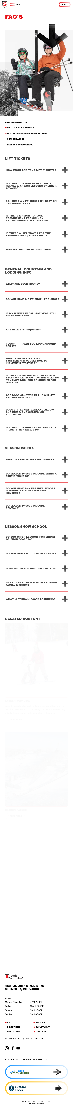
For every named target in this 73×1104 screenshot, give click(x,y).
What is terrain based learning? (30, 599)
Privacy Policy (14, 1038)
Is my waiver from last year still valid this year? (31, 314)
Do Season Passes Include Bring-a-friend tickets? (31, 474)
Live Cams (41, 1032)
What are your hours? (23, 284)
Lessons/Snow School (20, 145)
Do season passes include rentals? (25, 506)
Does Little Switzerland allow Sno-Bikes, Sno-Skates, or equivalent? (30, 412)
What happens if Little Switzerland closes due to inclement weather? (26, 360)
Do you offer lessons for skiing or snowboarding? (30, 538)
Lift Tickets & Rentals (20, 128)
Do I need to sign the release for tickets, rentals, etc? (31, 428)
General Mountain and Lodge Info (27, 133)
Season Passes (15, 139)
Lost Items (13, 1032)
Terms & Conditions (34, 1038)
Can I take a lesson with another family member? (31, 583)
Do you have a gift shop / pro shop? (32, 299)
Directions (13, 1027)
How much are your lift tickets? (31, 170)
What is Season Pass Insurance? (30, 459)
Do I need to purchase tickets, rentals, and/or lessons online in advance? (31, 186)
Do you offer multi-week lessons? (32, 553)
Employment (42, 1027)
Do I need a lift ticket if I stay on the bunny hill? (31, 202)
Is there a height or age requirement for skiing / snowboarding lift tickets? (27, 218)
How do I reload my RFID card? (28, 249)
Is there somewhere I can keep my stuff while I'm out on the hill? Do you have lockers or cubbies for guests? (32, 379)
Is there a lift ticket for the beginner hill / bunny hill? (28, 234)
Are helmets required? (23, 329)
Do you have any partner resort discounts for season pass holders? (30, 490)
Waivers (40, 1022)
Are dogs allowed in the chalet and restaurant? (30, 396)
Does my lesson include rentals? (31, 568)
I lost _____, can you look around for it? (31, 345)
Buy (66, 4)
